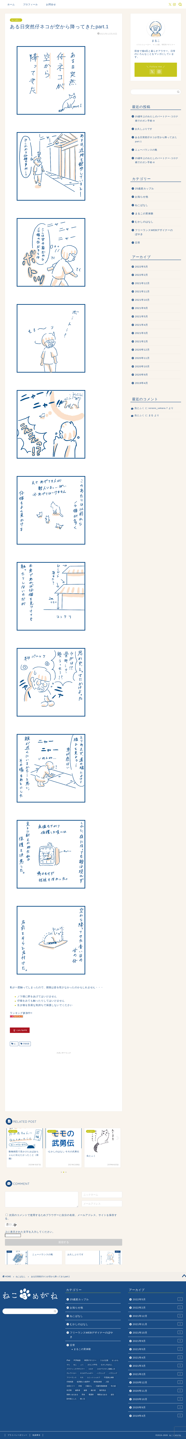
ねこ (15, 1044)
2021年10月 (142, 299)
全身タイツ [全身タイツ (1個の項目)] (71, 1386)
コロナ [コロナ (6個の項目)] (90, 1369)
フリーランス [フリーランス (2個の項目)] (71, 1377)
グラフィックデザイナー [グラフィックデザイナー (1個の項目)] (76, 1369)
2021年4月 (141, 324)
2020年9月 (141, 374)
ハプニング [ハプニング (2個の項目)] (101, 1373)
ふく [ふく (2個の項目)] (82, 1365)
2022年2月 (141, 274)
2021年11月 (142, 291)
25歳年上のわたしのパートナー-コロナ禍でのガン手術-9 (156, 118)
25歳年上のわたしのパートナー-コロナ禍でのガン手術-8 (156, 160)
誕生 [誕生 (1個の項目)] (112, 1394)
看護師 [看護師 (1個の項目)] (91, 1394)
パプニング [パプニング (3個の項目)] (113, 1373)
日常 (137, 242)
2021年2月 (141, 341)
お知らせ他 (141, 196)
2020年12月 (142, 349)
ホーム (11, 4)
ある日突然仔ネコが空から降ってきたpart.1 (156, 139)
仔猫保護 (25, 1044)
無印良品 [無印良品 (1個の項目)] (102, 1390)
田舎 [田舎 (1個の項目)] (83, 1394)
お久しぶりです (143, 129)
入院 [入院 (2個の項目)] (107, 1382)
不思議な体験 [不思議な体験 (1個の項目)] (109, 1377)
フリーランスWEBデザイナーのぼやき (154, 232)
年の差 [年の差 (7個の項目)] (113, 1386)
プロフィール (30, 4)
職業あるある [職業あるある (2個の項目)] (102, 1394)
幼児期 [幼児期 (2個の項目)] (69, 1390)
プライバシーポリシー (17, 1435)
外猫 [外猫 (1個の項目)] (80, 1386)
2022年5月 (141, 266)
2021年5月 (141, 316)
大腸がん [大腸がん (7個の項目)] (88, 1386)
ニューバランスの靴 (146, 150)
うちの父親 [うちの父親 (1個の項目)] (104, 1360)
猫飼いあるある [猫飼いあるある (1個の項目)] (72, 1394)
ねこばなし (16, 20)
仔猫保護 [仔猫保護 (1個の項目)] (70, 1382)
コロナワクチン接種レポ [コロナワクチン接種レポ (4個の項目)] (106, 1369)
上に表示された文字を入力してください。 (30, 1231)
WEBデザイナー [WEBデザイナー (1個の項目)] (90, 1360)
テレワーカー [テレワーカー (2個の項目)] (71, 1373)
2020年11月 (142, 358)
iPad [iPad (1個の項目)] (68, 1360)
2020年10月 (142, 366)
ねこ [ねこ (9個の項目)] (75, 1365)
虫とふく (139, 408)
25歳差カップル (144, 188)
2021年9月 (141, 308)
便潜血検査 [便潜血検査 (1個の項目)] (98, 1382)
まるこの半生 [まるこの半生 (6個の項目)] (92, 1365)
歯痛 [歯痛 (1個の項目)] (85, 1390)
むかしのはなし (144, 221)
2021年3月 (141, 333)
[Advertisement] (64, 1078)
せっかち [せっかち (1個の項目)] (115, 1360)
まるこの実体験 (144, 213)
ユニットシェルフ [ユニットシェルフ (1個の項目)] (93, 1377)
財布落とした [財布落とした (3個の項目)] (71, 1399)
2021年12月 (142, 283)
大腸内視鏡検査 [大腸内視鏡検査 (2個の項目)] (101, 1386)
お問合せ (51, 4)
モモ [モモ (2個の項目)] (81, 1377)
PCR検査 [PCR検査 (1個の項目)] (77, 1360)
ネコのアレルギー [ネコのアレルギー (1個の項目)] (86, 1373)
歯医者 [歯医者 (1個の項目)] (77, 1390)
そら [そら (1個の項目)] (68, 1365)
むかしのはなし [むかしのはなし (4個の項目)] (106, 1365)
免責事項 (36, 1435)
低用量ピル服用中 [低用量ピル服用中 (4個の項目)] (83, 1382)
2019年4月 (141, 383)
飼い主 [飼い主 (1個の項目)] (82, 1399)
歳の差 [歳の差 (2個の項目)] (93, 1390)
